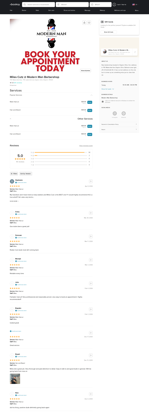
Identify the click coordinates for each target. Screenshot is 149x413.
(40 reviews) (18, 83)
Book (89, 102)
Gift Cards (109, 22)
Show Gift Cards (108, 32)
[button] (38, 4)
